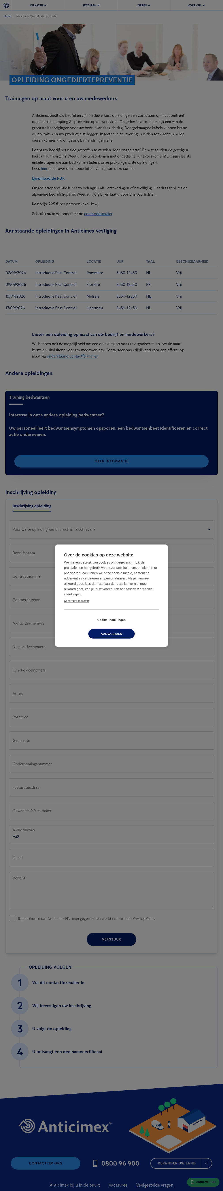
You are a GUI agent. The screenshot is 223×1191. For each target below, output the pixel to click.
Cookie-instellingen (86, 626)
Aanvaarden (136, 626)
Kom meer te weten (76, 607)
